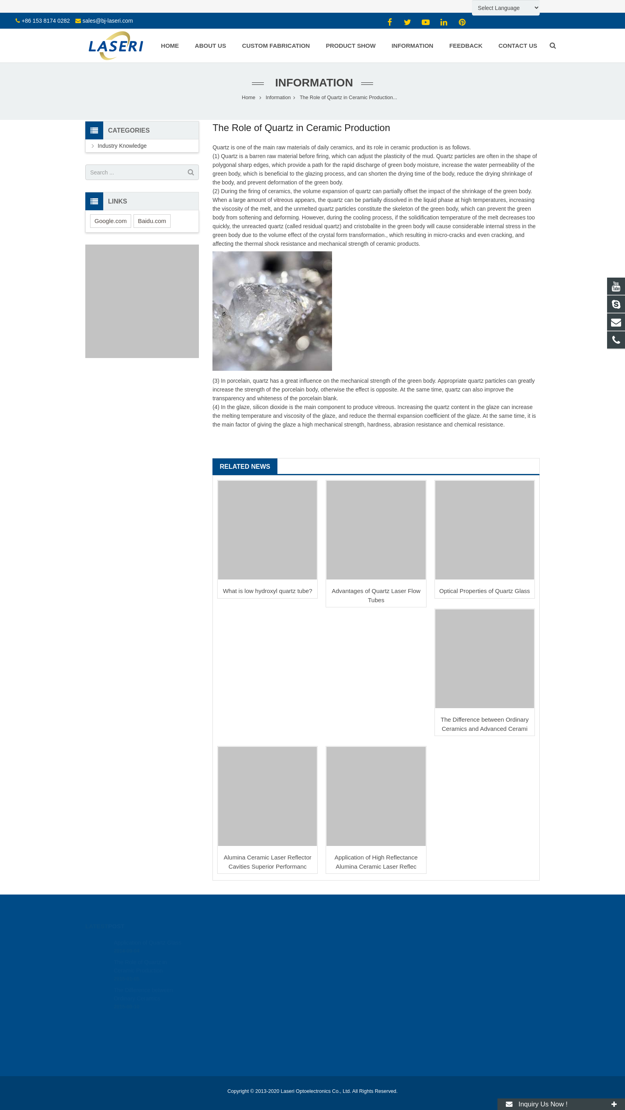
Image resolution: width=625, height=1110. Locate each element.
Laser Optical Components (233, 1061)
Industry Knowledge (122, 146)
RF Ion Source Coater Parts (234, 1072)
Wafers (211, 997)
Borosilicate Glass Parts (230, 964)
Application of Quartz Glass (147, 931)
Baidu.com (152, 220)
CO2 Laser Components (230, 1039)
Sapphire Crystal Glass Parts (235, 952)
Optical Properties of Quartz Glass (484, 590)
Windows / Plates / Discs (230, 975)
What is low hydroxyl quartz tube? (267, 590)
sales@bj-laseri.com (108, 21)
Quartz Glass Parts (224, 941)
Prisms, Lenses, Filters (228, 986)
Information (312, 82)
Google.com (110, 220)
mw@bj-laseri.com (347, 964)
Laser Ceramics (220, 1008)
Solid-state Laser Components (237, 1050)
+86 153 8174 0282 (46, 21)
